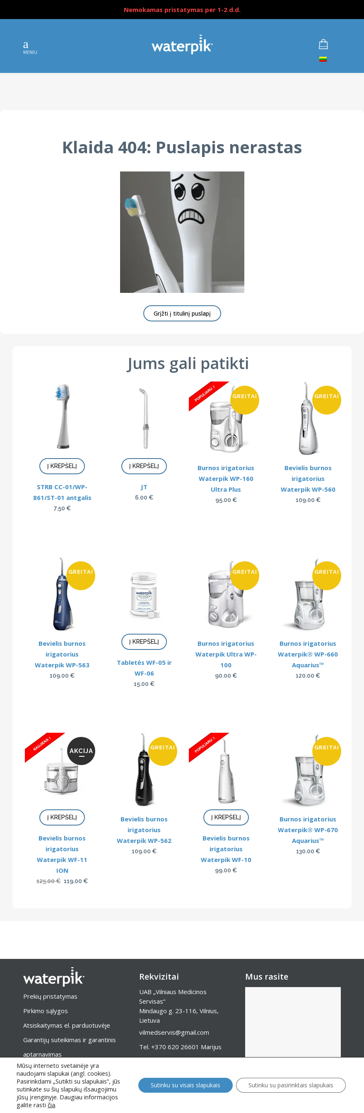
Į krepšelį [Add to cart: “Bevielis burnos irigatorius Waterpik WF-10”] (226, 817)
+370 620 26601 (175, 1047)
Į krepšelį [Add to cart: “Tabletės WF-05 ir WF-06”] (144, 641)
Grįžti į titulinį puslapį (182, 313)
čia (51, 1104)
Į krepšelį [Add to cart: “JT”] (144, 466)
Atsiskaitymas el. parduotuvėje (66, 1025)
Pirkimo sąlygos (45, 1011)
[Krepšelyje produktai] (329, 44)
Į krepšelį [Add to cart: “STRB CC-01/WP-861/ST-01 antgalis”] (62, 466)
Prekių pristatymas (50, 996)
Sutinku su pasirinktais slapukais (290, 1085)
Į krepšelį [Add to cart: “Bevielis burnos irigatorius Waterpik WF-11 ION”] (62, 817)
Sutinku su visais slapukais (185, 1085)
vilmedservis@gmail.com (174, 1032)
